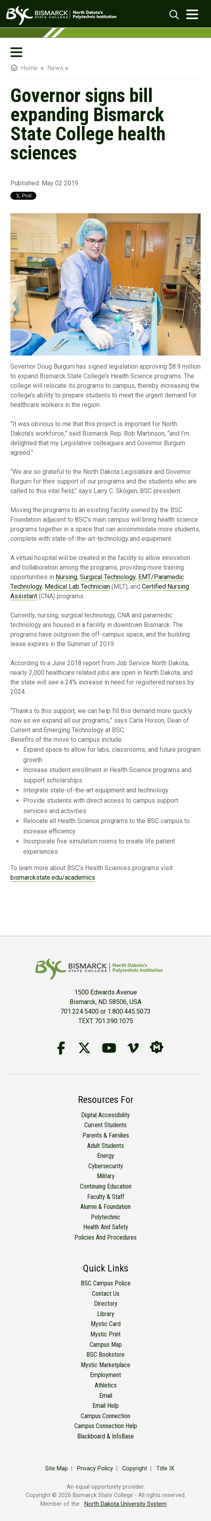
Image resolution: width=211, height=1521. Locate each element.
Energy (105, 1155)
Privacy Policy (95, 1468)
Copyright (134, 1468)
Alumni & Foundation (105, 1207)
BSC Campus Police (106, 1283)
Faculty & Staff (105, 1197)
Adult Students (105, 1146)
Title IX (165, 1468)
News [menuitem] (55, 68)
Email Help (105, 1405)
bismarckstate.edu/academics (52, 877)
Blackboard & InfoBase (105, 1436)
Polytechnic (105, 1217)
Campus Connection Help (105, 1426)
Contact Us (105, 1293)
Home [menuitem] (24, 68)
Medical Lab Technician (77, 586)
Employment (105, 1375)
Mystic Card (106, 1324)
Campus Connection (105, 1416)
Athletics (106, 1385)
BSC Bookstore (105, 1354)
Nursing (66, 577)
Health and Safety (105, 1227)
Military (106, 1176)
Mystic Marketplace (105, 1365)
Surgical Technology (107, 577)
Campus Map (106, 1344)
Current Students (105, 1125)
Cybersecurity (105, 1166)
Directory (105, 1303)
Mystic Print (105, 1334)
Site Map (56, 1468)
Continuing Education (105, 1186)
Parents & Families (105, 1135)
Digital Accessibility (105, 1115)
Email (105, 1395)
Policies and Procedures (105, 1237)
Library (105, 1314)
